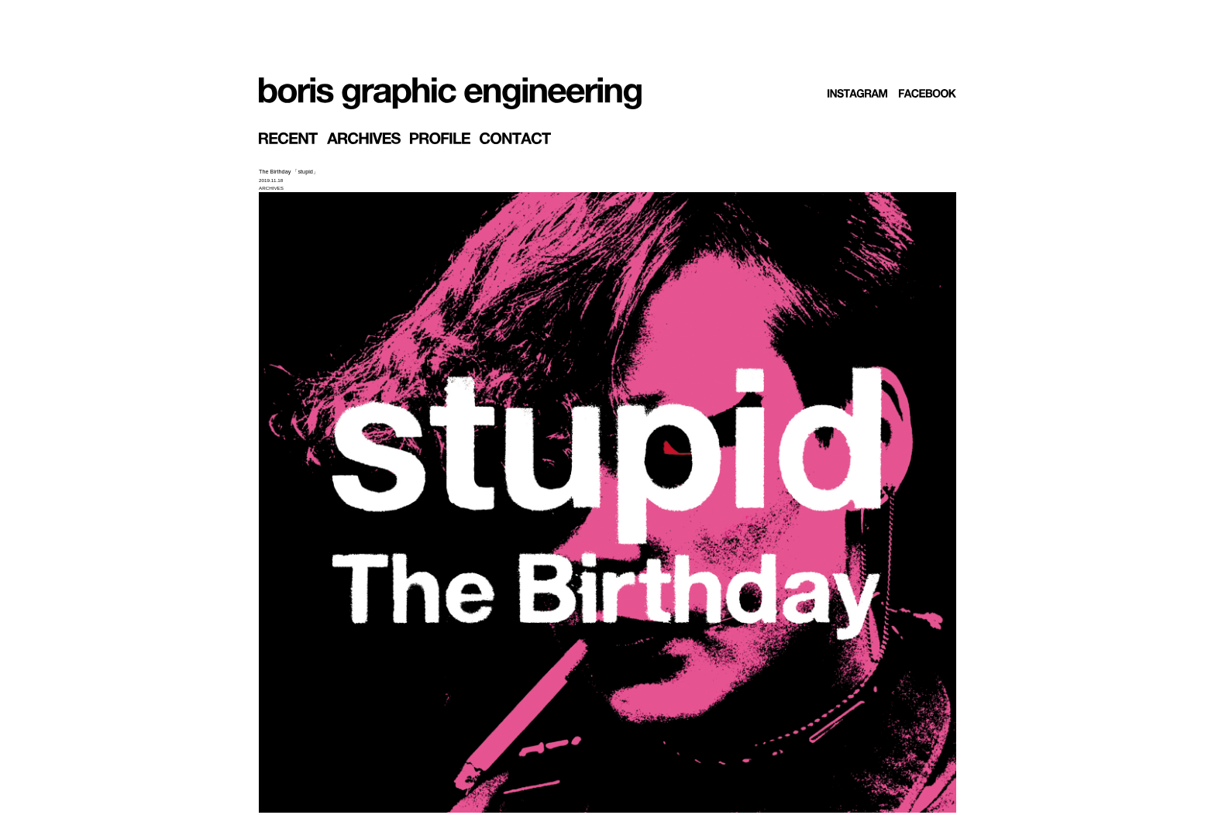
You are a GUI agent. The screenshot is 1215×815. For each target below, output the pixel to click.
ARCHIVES (271, 188)
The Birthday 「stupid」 (288, 171)
